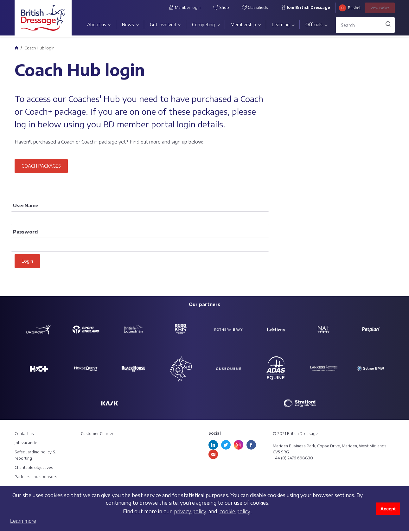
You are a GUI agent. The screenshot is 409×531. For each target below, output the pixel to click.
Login (27, 261)
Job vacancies (27, 442)
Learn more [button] (23, 521)
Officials (314, 24)
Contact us (24, 433)
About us (96, 24)
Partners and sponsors (36, 476)
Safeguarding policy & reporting (35, 455)
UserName (25, 205)
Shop (221, 7)
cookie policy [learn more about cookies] (235, 511)
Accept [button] (388, 508)
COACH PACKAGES (41, 166)
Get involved (163, 24)
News (128, 24)
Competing (203, 24)
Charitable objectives (34, 467)
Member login (185, 7)
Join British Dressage (305, 7)
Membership (243, 24)
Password (25, 231)
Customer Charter (97, 433)
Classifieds (255, 7)
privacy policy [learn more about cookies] (190, 511)
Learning (281, 24)
